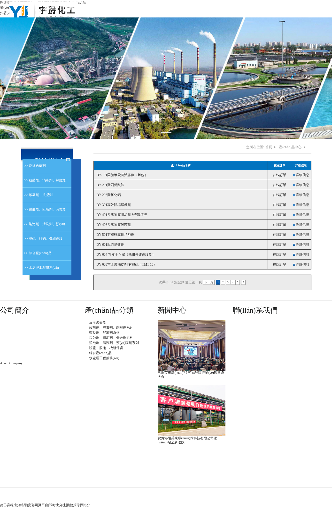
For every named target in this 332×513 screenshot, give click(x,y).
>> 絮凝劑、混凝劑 (38, 195)
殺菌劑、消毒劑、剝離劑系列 (111, 327)
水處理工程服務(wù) (104, 358)
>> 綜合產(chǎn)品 (37, 253)
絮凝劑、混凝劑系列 (104, 332)
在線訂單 (279, 175)
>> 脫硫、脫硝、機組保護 (43, 238)
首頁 (268, 147)
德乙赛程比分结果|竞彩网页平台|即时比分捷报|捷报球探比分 (45, 505)
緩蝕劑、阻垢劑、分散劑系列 (111, 338)
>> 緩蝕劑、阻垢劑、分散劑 (44, 209)
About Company (11, 363)
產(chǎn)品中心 (290, 147)
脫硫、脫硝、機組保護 (106, 348)
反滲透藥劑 (97, 322)
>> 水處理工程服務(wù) (41, 267)
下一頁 (208, 282)
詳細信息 (302, 175)
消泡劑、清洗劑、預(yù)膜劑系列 (114, 343)
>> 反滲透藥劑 (34, 166)
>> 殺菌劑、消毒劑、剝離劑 (44, 180)
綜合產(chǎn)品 (100, 353)
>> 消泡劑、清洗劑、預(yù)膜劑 (47, 224)
